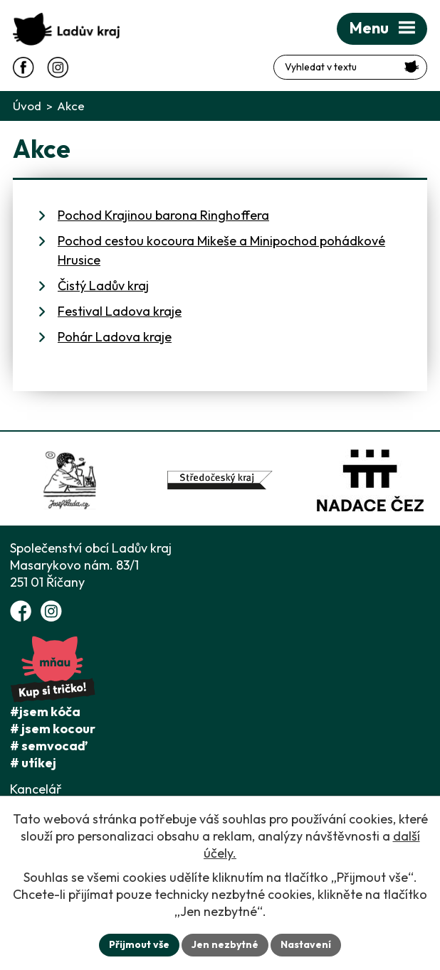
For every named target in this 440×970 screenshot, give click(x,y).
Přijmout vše (139, 944)
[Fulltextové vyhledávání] (350, 67)
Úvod (27, 105)
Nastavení (306, 944)
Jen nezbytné (225, 944)
